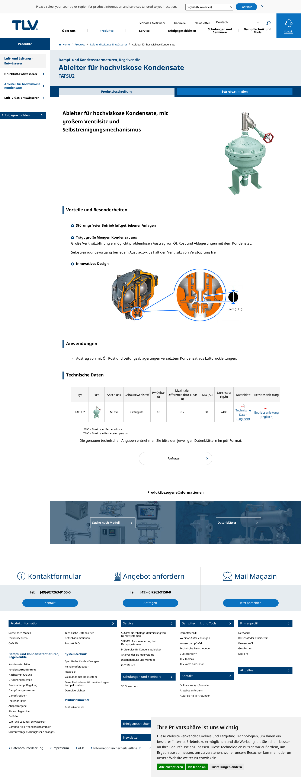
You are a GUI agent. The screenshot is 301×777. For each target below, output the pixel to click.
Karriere (243, 654)
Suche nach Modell (20, 633)
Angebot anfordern (191, 690)
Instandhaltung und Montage (138, 660)
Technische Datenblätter (79, 633)
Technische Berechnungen (195, 648)
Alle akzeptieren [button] (171, 767)
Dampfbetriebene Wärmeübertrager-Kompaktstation (87, 683)
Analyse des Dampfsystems (137, 654)
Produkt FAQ (72, 643)
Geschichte (245, 648)
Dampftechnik (188, 633)
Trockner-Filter (17, 701)
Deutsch (222, 22)
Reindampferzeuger (77, 666)
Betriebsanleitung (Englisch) (266, 414)
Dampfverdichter (75, 690)
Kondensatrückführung (22, 669)
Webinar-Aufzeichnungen (195, 638)
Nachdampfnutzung (20, 674)
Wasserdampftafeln (191, 643)
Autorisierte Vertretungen (195, 695)
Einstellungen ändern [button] (226, 767)
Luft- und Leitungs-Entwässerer (27, 721)
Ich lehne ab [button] (197, 767)
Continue (246, 7)
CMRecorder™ (188, 654)
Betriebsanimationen (77, 638)
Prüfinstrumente (74, 707)
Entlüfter (14, 716)
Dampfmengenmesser (22, 690)
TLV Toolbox (187, 659)
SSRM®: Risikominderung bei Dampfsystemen (138, 642)
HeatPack (70, 671)
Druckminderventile (20, 680)
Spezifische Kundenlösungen (82, 661)
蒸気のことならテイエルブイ (25, 25)
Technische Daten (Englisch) (243, 414)
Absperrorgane (18, 706)
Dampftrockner (18, 695)
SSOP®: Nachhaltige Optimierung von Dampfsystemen (143, 634)
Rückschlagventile (19, 711)
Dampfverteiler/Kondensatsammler (30, 727)
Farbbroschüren (18, 638)
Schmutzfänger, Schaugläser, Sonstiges (32, 732)
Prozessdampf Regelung (23, 685)
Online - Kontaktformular (194, 685)
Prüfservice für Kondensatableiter (141, 649)
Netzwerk (244, 633)
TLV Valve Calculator (192, 664)
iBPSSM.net (128, 665)
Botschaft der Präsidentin (253, 638)
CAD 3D (13, 643)
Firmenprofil (245, 643)
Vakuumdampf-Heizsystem (81, 677)
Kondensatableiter (19, 664)
